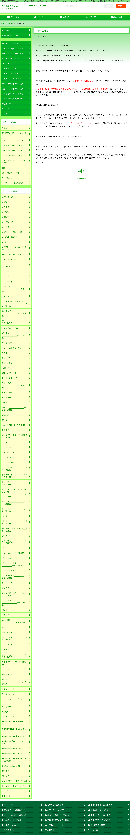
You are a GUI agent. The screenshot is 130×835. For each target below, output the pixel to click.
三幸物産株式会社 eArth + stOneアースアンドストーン (24, 7)
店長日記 (81, 178)
